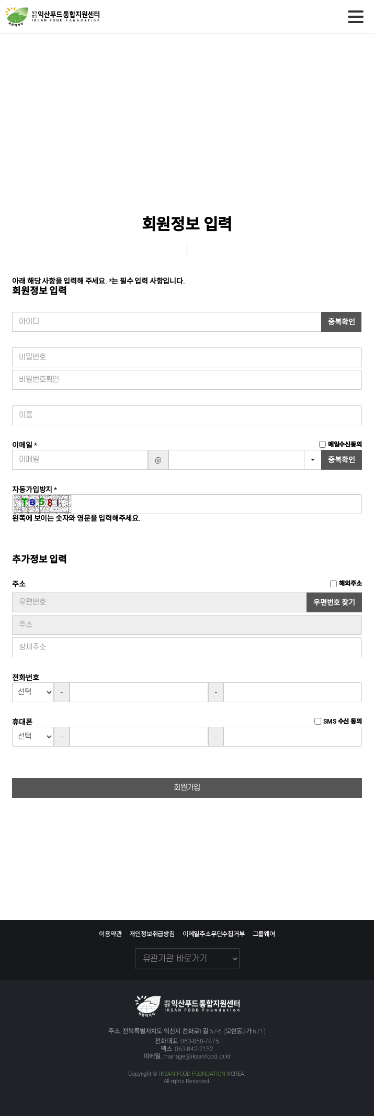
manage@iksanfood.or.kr (197, 1056)
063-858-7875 (199, 1041)
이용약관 (110, 934)
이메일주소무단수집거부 (214, 934)
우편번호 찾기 (334, 602)
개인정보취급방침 (151, 934)
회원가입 (187, 787)
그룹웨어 (264, 934)
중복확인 (341, 322)
